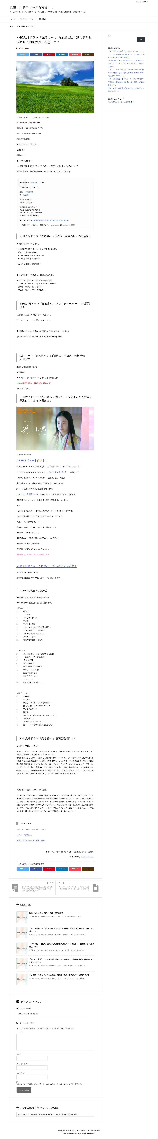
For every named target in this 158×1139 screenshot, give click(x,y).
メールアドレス (22, 1064)
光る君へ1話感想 (87, 852)
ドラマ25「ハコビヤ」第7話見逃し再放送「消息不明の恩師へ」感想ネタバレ (59, 975)
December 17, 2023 (68, 225)
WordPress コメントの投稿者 (120, 102)
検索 (109, 36)
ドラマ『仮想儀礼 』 (24, 835)
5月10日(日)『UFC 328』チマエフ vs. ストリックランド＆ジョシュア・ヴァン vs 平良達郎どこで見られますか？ (126, 63)
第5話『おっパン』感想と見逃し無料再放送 (47, 913)
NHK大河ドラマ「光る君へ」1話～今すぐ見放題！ (46, 566)
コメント (19, 1032)
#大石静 (26, 195)
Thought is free (90, 1133)
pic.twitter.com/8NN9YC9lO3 (58, 220)
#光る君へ (35, 182)
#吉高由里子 (29, 192)
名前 (18, 1054)
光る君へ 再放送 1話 (74, 852)
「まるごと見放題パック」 (56, 472)
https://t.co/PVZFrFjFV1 (41, 220)
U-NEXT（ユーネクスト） (32, 460)
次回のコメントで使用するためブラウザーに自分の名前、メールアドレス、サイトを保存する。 (49, 1084)
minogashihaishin (87, 857)
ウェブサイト (21, 1073)
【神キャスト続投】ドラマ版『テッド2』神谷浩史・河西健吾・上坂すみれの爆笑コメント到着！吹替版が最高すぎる (126, 82)
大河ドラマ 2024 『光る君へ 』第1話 (31, 830)
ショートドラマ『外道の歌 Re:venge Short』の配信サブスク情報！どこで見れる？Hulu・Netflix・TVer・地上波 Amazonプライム (126, 73)
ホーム (14, 26)
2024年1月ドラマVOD (28, 26)
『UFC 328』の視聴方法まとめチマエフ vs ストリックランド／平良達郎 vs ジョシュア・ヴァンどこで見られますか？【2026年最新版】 (126, 54)
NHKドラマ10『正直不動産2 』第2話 (31, 840)
